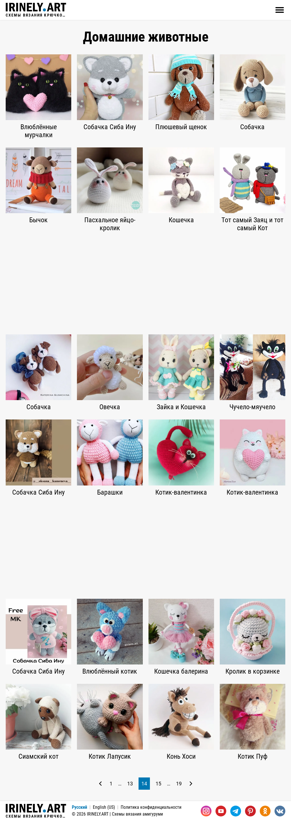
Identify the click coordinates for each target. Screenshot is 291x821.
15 (158, 784)
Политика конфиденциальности (151, 807)
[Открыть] (279, 10)
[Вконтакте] (280, 811)
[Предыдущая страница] (100, 783)
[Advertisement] (145, 283)
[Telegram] (235, 811)
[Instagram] (206, 811)
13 (130, 784)
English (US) (104, 807)
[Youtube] (220, 811)
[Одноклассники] (265, 811)
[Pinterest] (250, 811)
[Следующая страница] (191, 783)
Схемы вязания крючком (36, 10)
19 (179, 784)
